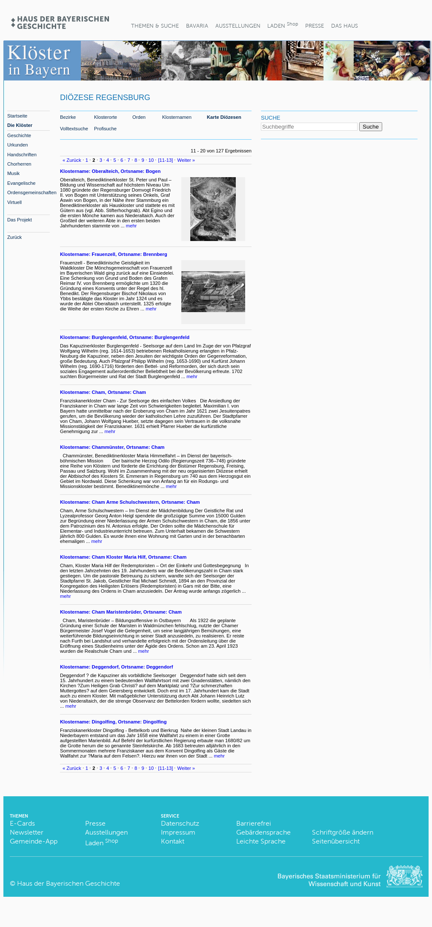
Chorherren (19, 163)
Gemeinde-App (33, 841)
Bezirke (68, 117)
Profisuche (105, 128)
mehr (131, 225)
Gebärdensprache (263, 832)
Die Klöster (19, 125)
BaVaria (197, 26)
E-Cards (22, 823)
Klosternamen (177, 117)
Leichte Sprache (261, 841)
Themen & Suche (155, 26)
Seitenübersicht (336, 841)
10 (151, 160)
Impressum (178, 832)
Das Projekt (19, 219)
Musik (13, 173)
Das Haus (344, 26)
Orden (139, 117)
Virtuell (14, 202)
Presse (314, 26)
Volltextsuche (74, 128)
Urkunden (17, 144)
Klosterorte (105, 117)
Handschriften (22, 154)
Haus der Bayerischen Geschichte (68, 883)
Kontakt (172, 841)
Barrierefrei (253, 823)
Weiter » (186, 160)
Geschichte (19, 135)
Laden (282, 25)
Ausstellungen (237, 26)
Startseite (17, 115)
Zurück (14, 237)
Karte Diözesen (224, 117)
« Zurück (72, 160)
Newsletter (26, 832)
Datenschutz (180, 823)
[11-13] (165, 160)
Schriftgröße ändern (342, 832)
